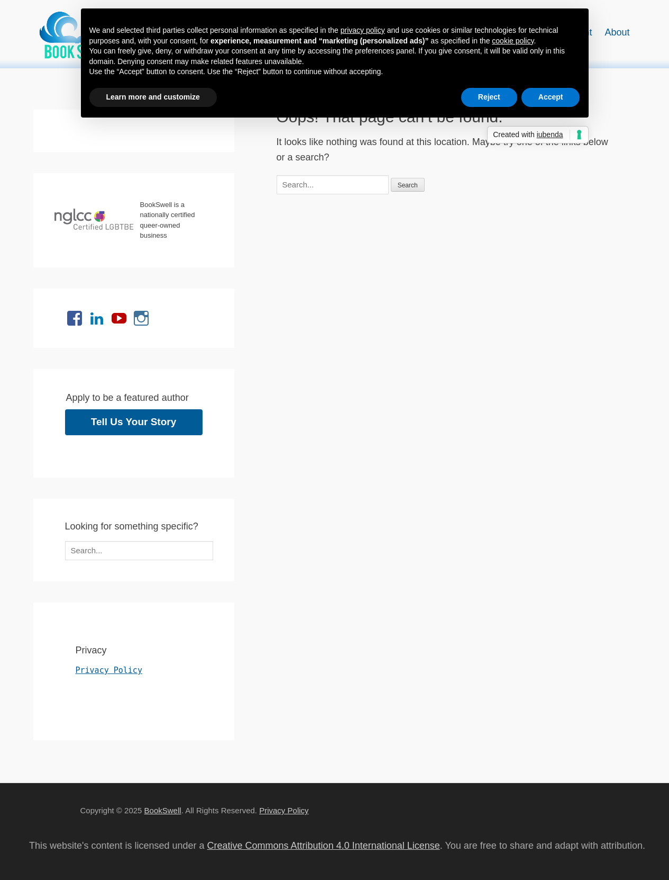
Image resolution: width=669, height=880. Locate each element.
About (616, 32)
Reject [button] (489, 97)
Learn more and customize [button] (153, 97)
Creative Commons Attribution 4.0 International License (323, 845)
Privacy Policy (109, 670)
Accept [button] (550, 97)
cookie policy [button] (513, 41)
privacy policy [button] (363, 30)
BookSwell (162, 810)
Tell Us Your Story (134, 421)
